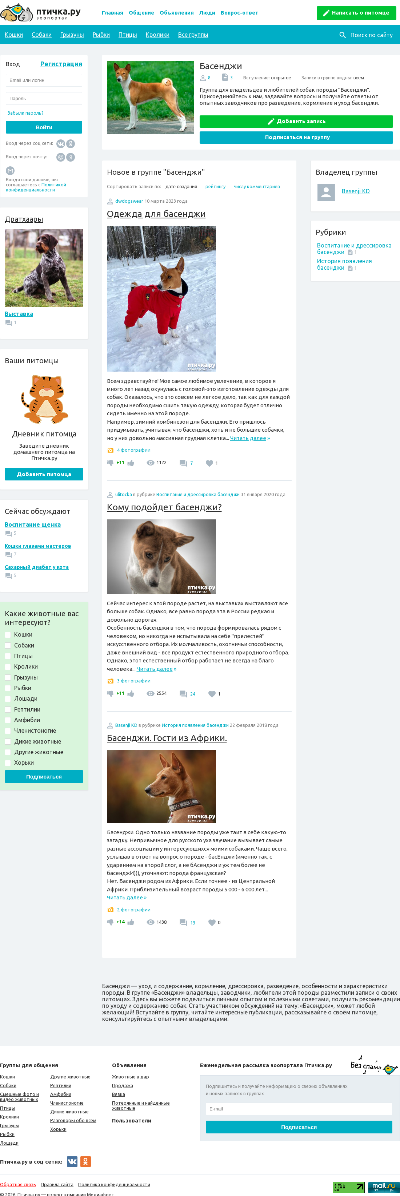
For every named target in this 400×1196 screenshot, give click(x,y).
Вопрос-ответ (240, 13)
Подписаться (44, 776)
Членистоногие (67, 1094)
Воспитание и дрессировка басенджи (198, 486)
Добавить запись (251, 117)
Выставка (19, 313)
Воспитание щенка (33, 524)
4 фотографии (134, 441)
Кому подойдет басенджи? (164, 499)
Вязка (118, 1085)
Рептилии (60, 1077)
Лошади (9, 1134)
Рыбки (101, 34)
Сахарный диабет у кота (37, 567)
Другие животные (70, 1068)
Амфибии (60, 1085)
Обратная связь (18, 1176)
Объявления (177, 13)
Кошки (14, 34)
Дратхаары (24, 219)
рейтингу (215, 178)
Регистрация (61, 63)
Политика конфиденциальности (114, 1176)
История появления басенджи (195, 716)
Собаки (42, 34)
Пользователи (131, 1112)
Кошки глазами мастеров (38, 546)
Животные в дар (130, 1068)
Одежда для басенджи (156, 205)
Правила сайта (57, 1176)
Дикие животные (69, 1103)
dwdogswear (129, 192)
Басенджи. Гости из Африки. (167, 729)
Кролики (157, 34)
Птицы (128, 34)
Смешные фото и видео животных (19, 1088)
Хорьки (58, 1120)
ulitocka (123, 486)
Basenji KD (356, 182)
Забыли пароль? (26, 112)
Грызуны (72, 34)
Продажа (122, 1077)
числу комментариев (257, 178)
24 (192, 685)
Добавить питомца (44, 474)
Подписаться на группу (346, 117)
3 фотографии (134, 672)
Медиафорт (101, 1186)
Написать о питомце (360, 12)
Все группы (193, 34)
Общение (141, 13)
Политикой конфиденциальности (36, 187)
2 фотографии (134, 901)
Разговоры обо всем (73, 1111)
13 (192, 914)
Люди (207, 13)
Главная (112, 13)
